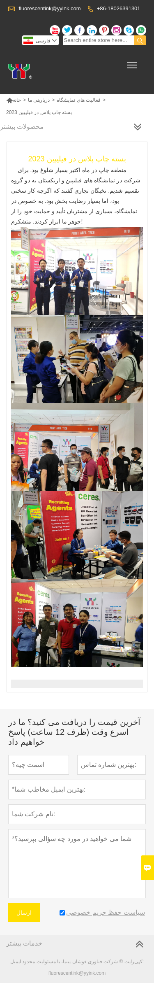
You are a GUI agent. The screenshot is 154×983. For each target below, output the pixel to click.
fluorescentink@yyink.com (49, 8)
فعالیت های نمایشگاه (79, 100)
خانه (13, 100)
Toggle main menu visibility (132, 62)
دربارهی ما (39, 100)
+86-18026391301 (118, 8)
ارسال (24, 912)
